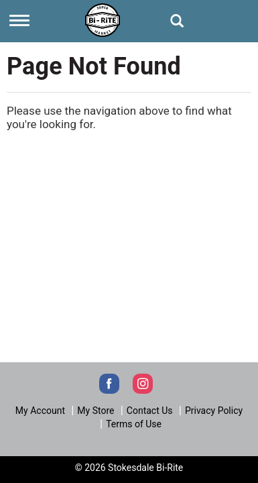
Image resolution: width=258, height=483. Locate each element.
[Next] (102, 18)
